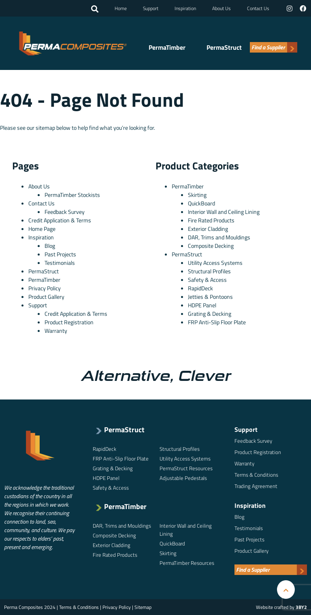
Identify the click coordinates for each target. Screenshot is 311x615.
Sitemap (142, 607)
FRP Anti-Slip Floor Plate (217, 322)
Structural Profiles (209, 271)
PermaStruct (224, 48)
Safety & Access (207, 279)
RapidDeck (200, 288)
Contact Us (258, 8)
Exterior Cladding (208, 228)
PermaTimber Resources (187, 563)
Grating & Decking (209, 313)
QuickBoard (201, 203)
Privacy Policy (44, 288)
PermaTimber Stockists (72, 194)
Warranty (56, 330)
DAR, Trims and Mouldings (219, 237)
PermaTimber (167, 48)
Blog (50, 245)
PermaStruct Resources (186, 468)
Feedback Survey (65, 211)
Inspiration (185, 8)
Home (121, 8)
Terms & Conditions (256, 475)
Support (150, 8)
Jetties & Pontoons (210, 296)
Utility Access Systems (215, 262)
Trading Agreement (255, 486)
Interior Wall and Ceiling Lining (224, 211)
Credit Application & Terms (59, 220)
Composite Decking (211, 245)
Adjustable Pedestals (183, 478)
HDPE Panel (202, 305)
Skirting (197, 194)
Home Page (41, 228)
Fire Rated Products (211, 220)
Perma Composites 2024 (29, 607)
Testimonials (60, 262)
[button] (94, 9)
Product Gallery (46, 296)
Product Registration (69, 322)
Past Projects (60, 254)
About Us (221, 8)
